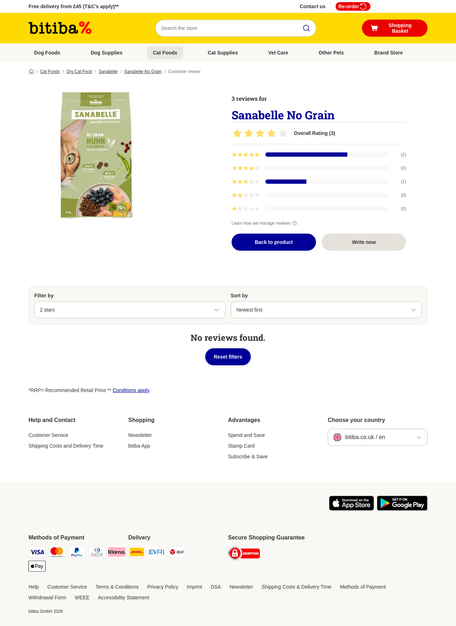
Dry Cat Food (79, 71)
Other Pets (331, 53)
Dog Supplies (106, 53)
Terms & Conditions (117, 587)
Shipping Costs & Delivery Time (296, 587)
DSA (216, 587)
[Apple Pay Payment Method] (37, 567)
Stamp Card (241, 446)
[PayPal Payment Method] (77, 553)
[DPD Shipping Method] (176, 553)
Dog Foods (47, 53)
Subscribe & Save (248, 456)
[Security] (244, 554)
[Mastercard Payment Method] (57, 553)
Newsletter (140, 435)
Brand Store (388, 53)
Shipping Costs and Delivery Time (65, 446)
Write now (364, 242)
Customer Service (48, 435)
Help (33, 587)
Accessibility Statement (123, 597)
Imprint (194, 587)
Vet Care (278, 53)
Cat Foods (165, 53)
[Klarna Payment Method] (116, 553)
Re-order (353, 6)
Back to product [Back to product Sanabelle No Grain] (274, 242)
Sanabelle (108, 71)
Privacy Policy (162, 587)
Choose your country (356, 420)
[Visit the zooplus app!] (351, 509)
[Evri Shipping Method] (156, 553)
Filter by (43, 295)
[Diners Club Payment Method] (96, 553)
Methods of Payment (362, 587)
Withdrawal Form (47, 597)
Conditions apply (131, 390)
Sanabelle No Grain (143, 71)
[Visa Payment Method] (37, 553)
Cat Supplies (223, 53)
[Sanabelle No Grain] (96, 154)
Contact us (312, 6)
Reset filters (228, 357)
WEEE (82, 597)
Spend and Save (246, 435)
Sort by (239, 295)
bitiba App (139, 446)
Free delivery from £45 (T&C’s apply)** (73, 6)
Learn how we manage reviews (265, 223)
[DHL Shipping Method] (136, 553)
